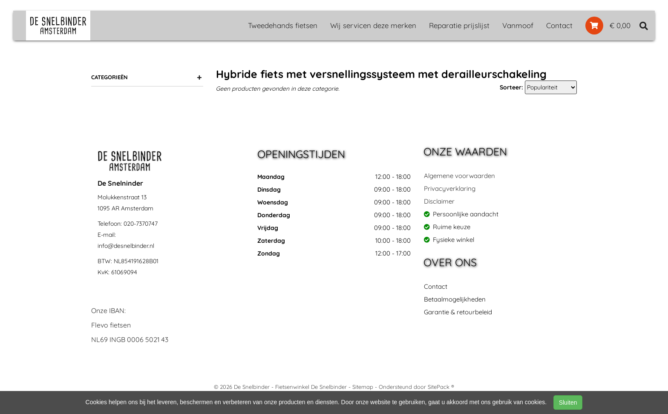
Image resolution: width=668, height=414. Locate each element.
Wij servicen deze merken (373, 25)
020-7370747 (141, 223)
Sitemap (362, 386)
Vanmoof (517, 25)
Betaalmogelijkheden (455, 299)
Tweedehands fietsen (282, 25)
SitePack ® (441, 386)
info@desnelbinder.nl (126, 246)
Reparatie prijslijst (459, 25)
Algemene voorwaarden (459, 176)
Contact (559, 25)
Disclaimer (439, 201)
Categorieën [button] (146, 77)
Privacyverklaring (449, 188)
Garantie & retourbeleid (458, 312)
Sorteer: (511, 87)
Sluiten (568, 402)
